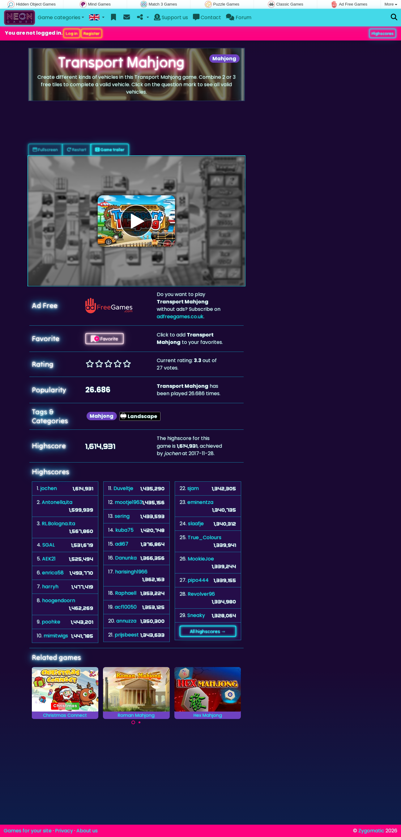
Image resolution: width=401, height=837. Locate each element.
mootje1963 (128, 502)
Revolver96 (201, 594)
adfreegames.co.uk (180, 316)
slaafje (196, 523)
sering (122, 516)
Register (91, 33)
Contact (207, 17)
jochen (49, 488)
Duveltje (123, 488)
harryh (50, 586)
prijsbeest (127, 634)
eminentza (200, 502)
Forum (238, 17)
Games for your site (28, 830)
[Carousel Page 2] (139, 722)
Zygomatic (371, 830)
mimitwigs (56, 635)
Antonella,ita (57, 502)
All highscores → (208, 631)
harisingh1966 (131, 571)
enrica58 (53, 572)
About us (87, 830)
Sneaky (196, 615)
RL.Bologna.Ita (58, 523)
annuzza (126, 620)
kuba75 (124, 530)
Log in (72, 33)
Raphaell (125, 593)
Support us (171, 17)
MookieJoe (201, 558)
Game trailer (109, 149)
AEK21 (49, 558)
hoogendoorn (58, 600)
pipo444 (198, 580)
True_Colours (204, 537)
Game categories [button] (59, 17)
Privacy (64, 830)
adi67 (121, 543)
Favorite (104, 339)
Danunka (126, 557)
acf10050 (126, 607)
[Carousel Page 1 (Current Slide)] (133, 722)
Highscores (383, 33)
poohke (51, 621)
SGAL (48, 544)
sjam (193, 488)
